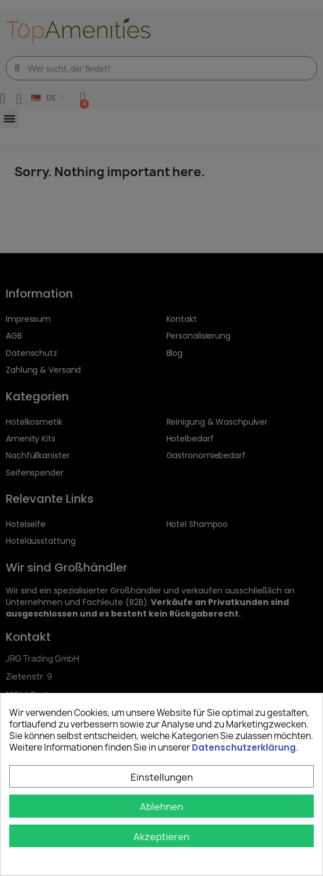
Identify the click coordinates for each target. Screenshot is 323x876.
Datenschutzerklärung (244, 747)
